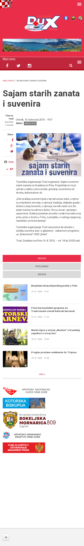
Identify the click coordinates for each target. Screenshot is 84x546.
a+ (11, 169)
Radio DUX (30, 123)
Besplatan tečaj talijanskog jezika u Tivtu (54, 285)
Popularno (42, 266)
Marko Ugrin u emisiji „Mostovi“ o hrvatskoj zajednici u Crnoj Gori (55, 332)
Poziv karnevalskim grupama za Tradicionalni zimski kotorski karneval (53, 309)
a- (7, 169)
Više (41, 374)
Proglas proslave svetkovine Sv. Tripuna (54, 352)
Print (11, 162)
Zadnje (41, 258)
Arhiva (42, 274)
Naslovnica (8, 81)
